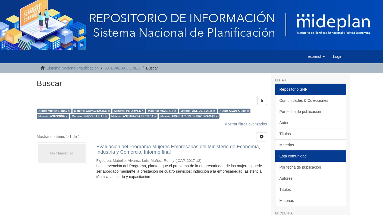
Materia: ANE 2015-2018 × (197, 110)
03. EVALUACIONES (122, 68)
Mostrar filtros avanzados (245, 124)
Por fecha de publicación (300, 111)
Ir (262, 100)
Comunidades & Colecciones (304, 100)
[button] (316, 56)
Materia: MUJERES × (162, 110)
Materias (287, 145)
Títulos (285, 134)
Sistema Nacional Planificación (73, 68)
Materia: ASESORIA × (52, 116)
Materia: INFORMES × (129, 110)
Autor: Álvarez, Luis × (234, 110)
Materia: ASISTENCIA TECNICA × (133, 116)
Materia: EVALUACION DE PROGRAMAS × (189, 116)
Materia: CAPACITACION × (92, 110)
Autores (286, 123)
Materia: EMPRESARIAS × (89, 116)
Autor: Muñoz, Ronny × (54, 110)
